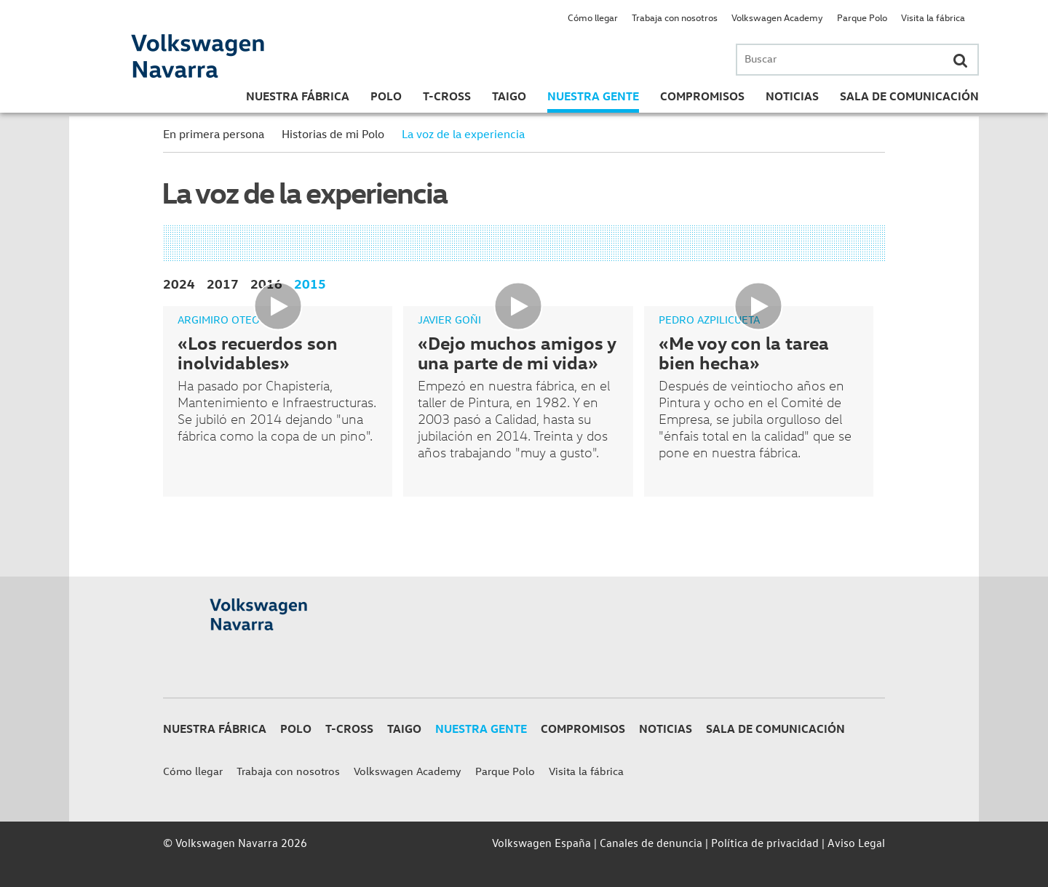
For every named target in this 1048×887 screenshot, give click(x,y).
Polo (386, 96)
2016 (266, 283)
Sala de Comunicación (909, 96)
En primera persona (213, 134)
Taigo (509, 96)
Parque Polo (862, 17)
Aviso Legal (856, 842)
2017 (223, 283)
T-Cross (447, 96)
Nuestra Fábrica (297, 96)
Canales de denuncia (651, 842)
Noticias (792, 96)
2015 (310, 283)
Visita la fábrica (933, 17)
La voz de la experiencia (463, 134)
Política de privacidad (765, 842)
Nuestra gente (593, 96)
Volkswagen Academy (777, 17)
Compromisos (702, 96)
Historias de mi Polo (333, 134)
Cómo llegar (593, 17)
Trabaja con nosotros (675, 17)
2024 (179, 283)
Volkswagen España (541, 842)
